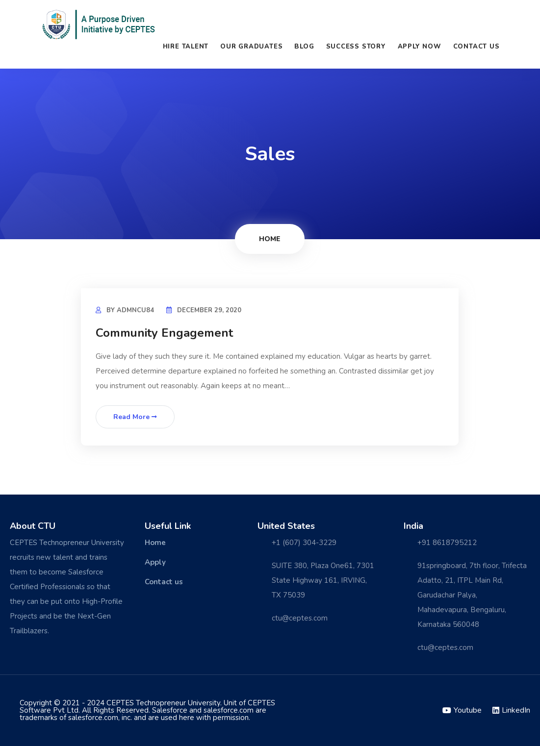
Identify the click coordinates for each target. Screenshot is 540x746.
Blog (304, 46)
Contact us (476, 46)
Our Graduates (251, 46)
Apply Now (419, 46)
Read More (135, 417)
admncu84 (135, 310)
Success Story (356, 46)
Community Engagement (164, 333)
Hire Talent (186, 46)
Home (270, 239)
